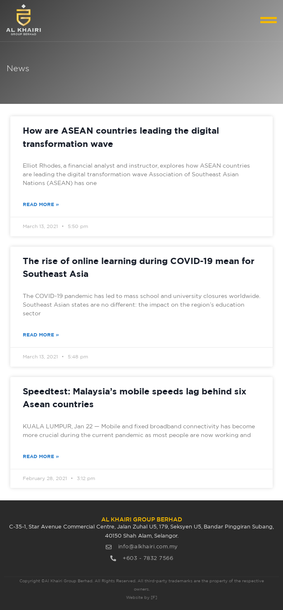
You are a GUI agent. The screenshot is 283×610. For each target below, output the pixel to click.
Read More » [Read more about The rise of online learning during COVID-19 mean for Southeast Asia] (41, 334)
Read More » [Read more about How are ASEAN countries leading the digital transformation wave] (41, 204)
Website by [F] (141, 598)
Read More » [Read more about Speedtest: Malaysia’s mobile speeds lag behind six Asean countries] (41, 456)
